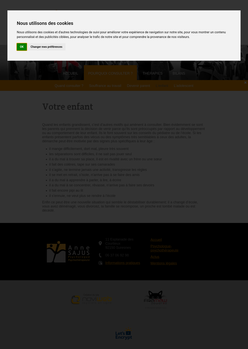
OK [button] (22, 46)
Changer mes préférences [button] (46, 46)
